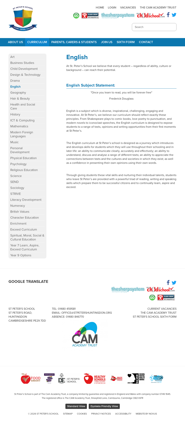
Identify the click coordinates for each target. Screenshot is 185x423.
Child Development (24, 69)
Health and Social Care (22, 106)
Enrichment (18, 223)
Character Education (24, 218)
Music (14, 142)
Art (12, 57)
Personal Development (19, 150)
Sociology (17, 188)
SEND (14, 182)
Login (112, 7)
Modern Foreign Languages (21, 134)
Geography (18, 93)
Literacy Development (25, 200)
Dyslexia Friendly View (104, 406)
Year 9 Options (20, 255)
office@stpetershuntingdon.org (86, 313)
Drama (15, 81)
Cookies (82, 413)
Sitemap (68, 413)
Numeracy (17, 206)
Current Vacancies (162, 309)
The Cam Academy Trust (158, 7)
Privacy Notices (101, 413)
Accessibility (123, 413)
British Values (19, 212)
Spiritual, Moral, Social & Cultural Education (27, 237)
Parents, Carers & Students (74, 42)
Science (16, 176)
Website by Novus (146, 413)
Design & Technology (25, 75)
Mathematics (19, 126)
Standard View (76, 406)
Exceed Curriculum (23, 229)
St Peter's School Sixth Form (155, 317)
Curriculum (37, 42)
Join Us (106, 42)
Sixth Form (126, 42)
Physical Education (23, 158)
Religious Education (24, 170)
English (15, 87)
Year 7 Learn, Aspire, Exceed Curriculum (24, 247)
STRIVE (15, 194)
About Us (15, 42)
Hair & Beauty (20, 98)
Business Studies (22, 63)
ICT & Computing (22, 120)
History (15, 114)
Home (100, 7)
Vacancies (128, 7)
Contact (146, 42)
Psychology (18, 164)
